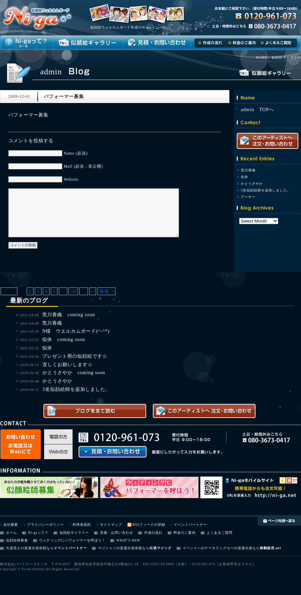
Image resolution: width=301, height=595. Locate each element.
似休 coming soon (63, 339)
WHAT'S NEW (128, 540)
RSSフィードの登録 (148, 524)
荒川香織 (248, 170)
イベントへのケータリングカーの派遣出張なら (221, 548)
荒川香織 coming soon (68, 314)
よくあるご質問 (219, 532)
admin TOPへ (257, 109)
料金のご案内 (185, 532)
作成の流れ (153, 532)
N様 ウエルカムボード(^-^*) (75, 331)
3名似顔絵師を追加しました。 (266, 190)
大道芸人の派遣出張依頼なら (30, 548)
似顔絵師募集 (17, 540)
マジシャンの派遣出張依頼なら (123, 548)
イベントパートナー (190, 524)
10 (73, 291)
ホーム (11, 532)
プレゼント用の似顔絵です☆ (74, 356)
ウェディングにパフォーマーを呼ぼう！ (72, 540)
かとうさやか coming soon (73, 372)
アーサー (248, 197)
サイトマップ (111, 524)
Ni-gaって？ (38, 532)
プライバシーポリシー (45, 524)
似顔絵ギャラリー (74, 532)
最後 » (106, 291)
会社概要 (10, 524)
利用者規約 (82, 524)
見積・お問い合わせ (116, 532)
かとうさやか (252, 183)
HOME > (263, 57)
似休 (244, 177)
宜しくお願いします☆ (67, 364)
